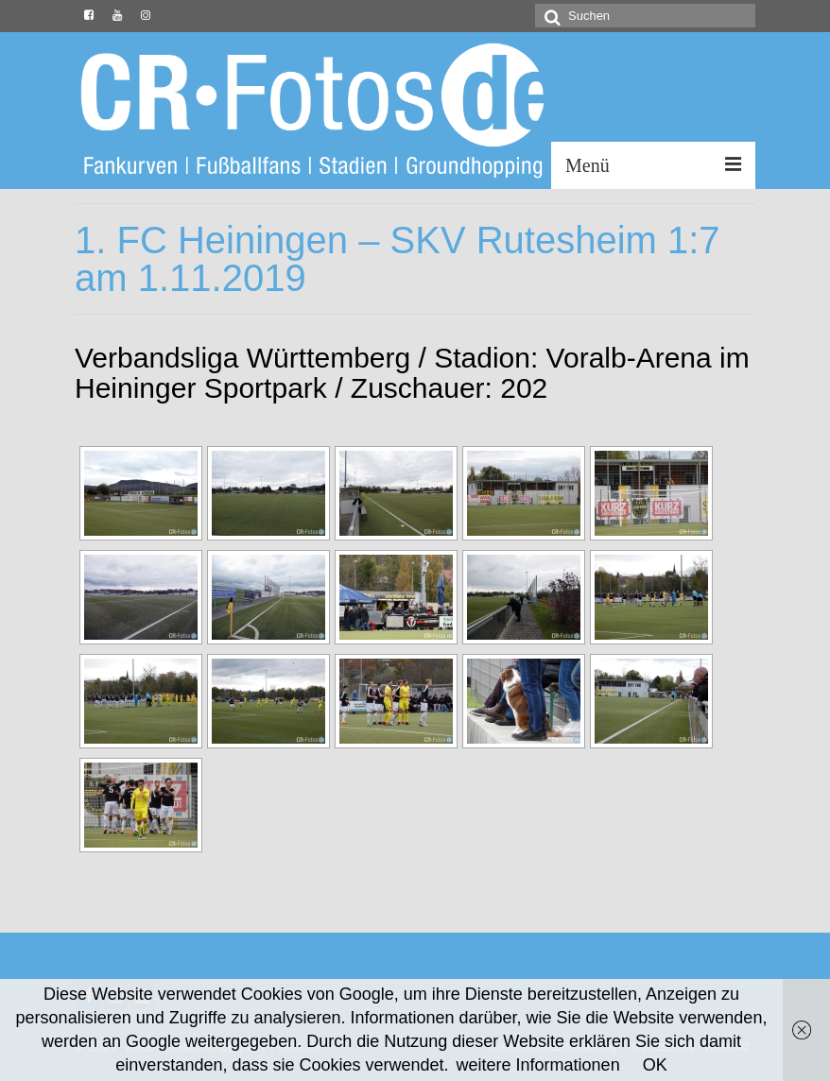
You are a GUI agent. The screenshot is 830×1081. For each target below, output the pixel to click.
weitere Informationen (538, 1064)
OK (655, 1064)
